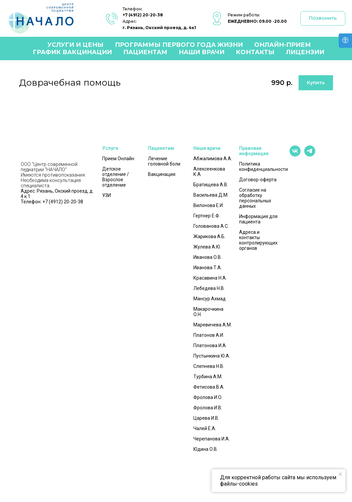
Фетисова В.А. (208, 387)
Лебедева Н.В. (209, 288)
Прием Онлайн (118, 158)
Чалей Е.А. (204, 428)
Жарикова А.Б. (209, 236)
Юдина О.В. (205, 449)
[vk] (295, 155)
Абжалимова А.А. (212, 158)
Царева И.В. (206, 418)
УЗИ (106, 195)
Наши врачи (201, 52)
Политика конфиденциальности (263, 166)
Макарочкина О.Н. (208, 311)
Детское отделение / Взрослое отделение (115, 177)
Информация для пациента (258, 219)
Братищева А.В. (210, 184)
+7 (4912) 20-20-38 (143, 14)
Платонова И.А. (210, 345)
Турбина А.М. (207, 376)
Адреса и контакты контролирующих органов (258, 240)
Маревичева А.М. (212, 324)
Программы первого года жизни (179, 44)
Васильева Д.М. (210, 195)
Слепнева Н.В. (208, 366)
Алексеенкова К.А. (209, 171)
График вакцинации (72, 52)
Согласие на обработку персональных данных (255, 198)
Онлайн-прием (282, 44)
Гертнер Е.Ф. (206, 215)
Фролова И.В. (207, 407)
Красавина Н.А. (210, 278)
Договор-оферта (258, 179)
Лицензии (305, 52)
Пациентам (145, 52)
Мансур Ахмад (209, 298)
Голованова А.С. (211, 226)
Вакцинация (161, 174)
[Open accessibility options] (345, 40)
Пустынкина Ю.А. (211, 356)
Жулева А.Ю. (207, 246)
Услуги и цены (75, 44)
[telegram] (309, 155)
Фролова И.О (207, 397)
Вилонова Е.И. (208, 205)
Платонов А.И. (208, 335)
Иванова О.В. (207, 257)
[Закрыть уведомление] (340, 474)
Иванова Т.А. (207, 267)
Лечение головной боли (164, 161)
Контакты (255, 52)
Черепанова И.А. (211, 438)
